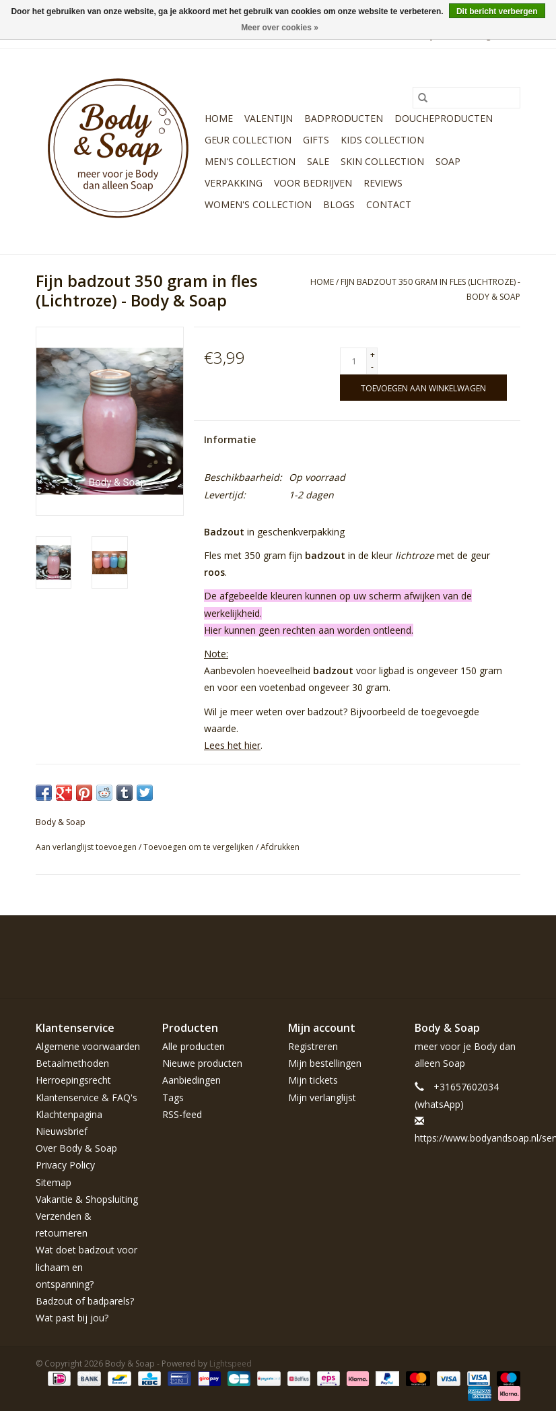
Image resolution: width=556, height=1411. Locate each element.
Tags (173, 1097)
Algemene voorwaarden (88, 1046)
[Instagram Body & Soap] (509, 946)
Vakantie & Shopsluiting (87, 1199)
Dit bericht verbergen (497, 11)
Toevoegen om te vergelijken (199, 847)
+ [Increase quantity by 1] (372, 354)
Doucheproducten (443, 118)
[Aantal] (353, 361)
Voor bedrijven (313, 182)
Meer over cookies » (279, 27)
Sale (318, 161)
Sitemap (53, 1182)
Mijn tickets (313, 1080)
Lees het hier (232, 745)
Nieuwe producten (202, 1063)
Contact (388, 204)
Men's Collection (250, 161)
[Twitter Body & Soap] (437, 946)
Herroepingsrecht (73, 1080)
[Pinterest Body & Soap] (461, 946)
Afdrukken (280, 847)
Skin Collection (382, 161)
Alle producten (193, 1046)
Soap (448, 161)
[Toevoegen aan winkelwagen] (423, 387)
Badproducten (343, 118)
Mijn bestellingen (324, 1063)
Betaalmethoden (72, 1063)
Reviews (383, 182)
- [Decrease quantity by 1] (372, 366)
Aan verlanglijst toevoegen (87, 847)
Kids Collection (382, 139)
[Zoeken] (466, 97)
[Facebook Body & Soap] (412, 946)
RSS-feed (182, 1114)
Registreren (313, 1046)
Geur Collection (248, 139)
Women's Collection (258, 204)
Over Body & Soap (76, 1148)
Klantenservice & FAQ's (86, 1097)
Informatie (230, 439)
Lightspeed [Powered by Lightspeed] (230, 1363)
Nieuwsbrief (62, 1131)
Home (219, 118)
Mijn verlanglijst (322, 1097)
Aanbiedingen (191, 1080)
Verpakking (234, 182)
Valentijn (268, 118)
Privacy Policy (65, 1164)
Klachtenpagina (69, 1114)
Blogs (339, 204)
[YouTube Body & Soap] (485, 946)
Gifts (316, 139)
